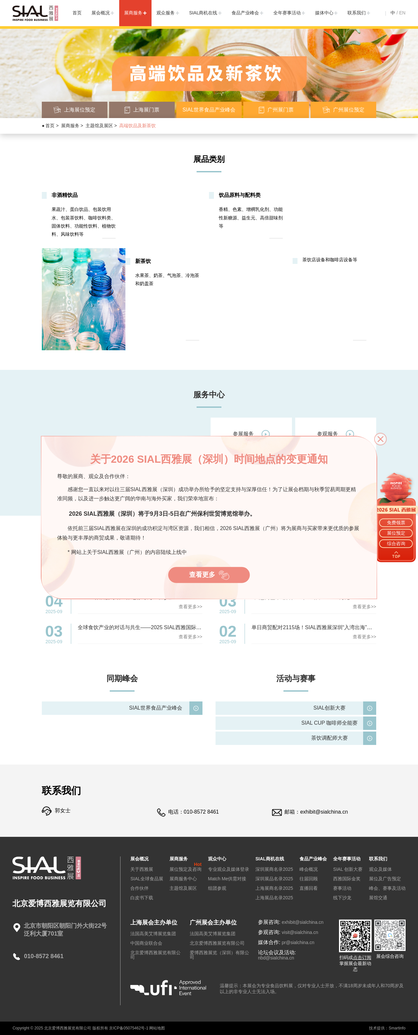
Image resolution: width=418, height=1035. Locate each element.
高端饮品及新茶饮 (137, 125)
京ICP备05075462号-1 (128, 1028)
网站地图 (157, 1028)
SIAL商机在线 (203, 12)
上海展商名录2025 (274, 888)
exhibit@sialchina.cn (324, 812)
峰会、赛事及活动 (387, 888)
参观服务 (335, 434)
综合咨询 (396, 543)
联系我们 (356, 12)
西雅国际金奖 (347, 878)
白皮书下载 (141, 897)
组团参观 (217, 888)
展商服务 (133, 12)
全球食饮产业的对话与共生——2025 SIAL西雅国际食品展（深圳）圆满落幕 (166, 627)
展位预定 (396, 533)
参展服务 (251, 434)
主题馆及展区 (99, 125)
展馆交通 (378, 897)
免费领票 (396, 522)
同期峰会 (122, 678)
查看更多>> (190, 606)
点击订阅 (362, 957)
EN (402, 12)
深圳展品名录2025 (274, 878)
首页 (77, 12)
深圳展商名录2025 (274, 869)
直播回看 (308, 888)
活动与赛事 (295, 678)
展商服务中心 (183, 878)
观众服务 (165, 12)
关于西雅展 (141, 869)
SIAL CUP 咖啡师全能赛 (329, 723)
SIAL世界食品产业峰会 (155, 708)
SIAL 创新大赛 (347, 869)
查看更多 (209, 575)
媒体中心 (324, 12)
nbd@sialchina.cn (276, 957)
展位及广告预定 (385, 878)
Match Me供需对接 (227, 878)
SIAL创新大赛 (330, 708)
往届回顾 (308, 878)
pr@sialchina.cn (298, 942)
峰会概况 (308, 869)
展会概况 (100, 12)
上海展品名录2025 (274, 897)
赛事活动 (342, 888)
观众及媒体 (380, 869)
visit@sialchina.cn (300, 932)
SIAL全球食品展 (146, 878)
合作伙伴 (139, 888)
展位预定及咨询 (185, 869)
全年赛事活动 (287, 12)
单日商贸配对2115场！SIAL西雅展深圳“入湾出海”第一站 (316, 627)
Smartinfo (397, 1028)
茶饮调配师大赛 (329, 738)
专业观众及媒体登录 (228, 869)
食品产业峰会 (245, 12)
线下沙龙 (342, 897)
